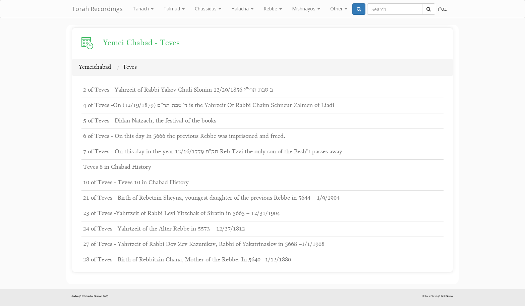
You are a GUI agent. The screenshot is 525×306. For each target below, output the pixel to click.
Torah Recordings (97, 9)
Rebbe (273, 8)
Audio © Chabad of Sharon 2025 (89, 296)
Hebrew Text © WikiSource (438, 296)
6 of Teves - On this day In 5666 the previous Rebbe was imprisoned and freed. (184, 136)
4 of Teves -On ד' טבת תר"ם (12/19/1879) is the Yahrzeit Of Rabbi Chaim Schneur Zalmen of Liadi (208, 105)
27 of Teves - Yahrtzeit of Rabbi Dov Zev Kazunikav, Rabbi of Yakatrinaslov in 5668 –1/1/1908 (204, 244)
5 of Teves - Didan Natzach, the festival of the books (149, 121)
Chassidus (208, 8)
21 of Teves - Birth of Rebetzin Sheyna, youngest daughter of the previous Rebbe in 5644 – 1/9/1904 (211, 198)
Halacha (242, 8)
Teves (130, 67)
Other (338, 8)
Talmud (174, 8)
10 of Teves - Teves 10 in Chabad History (136, 183)
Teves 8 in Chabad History (117, 167)
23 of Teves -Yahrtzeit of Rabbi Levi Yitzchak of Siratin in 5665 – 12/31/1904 (181, 213)
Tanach (143, 8)
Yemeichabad (95, 67)
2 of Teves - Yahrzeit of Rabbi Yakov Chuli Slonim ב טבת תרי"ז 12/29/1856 (178, 90)
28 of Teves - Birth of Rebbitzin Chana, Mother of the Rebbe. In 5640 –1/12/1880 (187, 260)
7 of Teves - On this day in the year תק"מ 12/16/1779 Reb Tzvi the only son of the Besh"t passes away (212, 152)
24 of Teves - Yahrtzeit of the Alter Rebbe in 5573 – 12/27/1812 (164, 229)
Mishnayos (306, 8)
